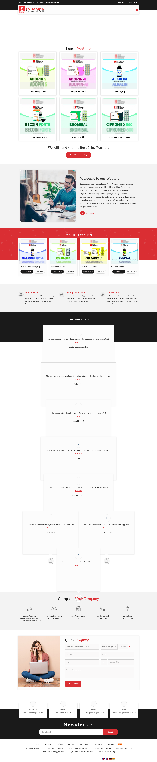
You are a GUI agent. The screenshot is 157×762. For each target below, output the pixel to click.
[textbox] (123, 647)
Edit (130, 648)
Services (71, 745)
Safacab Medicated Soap (106, 753)
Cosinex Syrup (117, 267)
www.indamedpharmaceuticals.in (124, 714)
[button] (26, 3)
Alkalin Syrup (119, 92)
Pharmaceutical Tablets (32, 749)
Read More (78, 343)
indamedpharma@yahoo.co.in (48, 2)
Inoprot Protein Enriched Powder (81, 753)
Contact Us (98, 745)
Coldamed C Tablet (89, 267)
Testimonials (84, 745)
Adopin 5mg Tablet (37, 92)
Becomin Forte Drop (38, 137)
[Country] (82, 663)
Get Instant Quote (78, 155)
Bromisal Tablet (78, 137)
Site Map (111, 745)
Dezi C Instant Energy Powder (53, 753)
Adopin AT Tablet (78, 92)
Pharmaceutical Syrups (103, 749)
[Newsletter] (71, 733)
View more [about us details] (90, 213)
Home (37, 745)
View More (39, 271)
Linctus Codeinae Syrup (29, 267)
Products (59, 745)
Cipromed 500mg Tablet (119, 137)
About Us (48, 745)
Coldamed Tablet (57, 267)
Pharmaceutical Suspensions (79, 749)
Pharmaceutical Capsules (54, 749)
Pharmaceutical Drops (124, 749)
